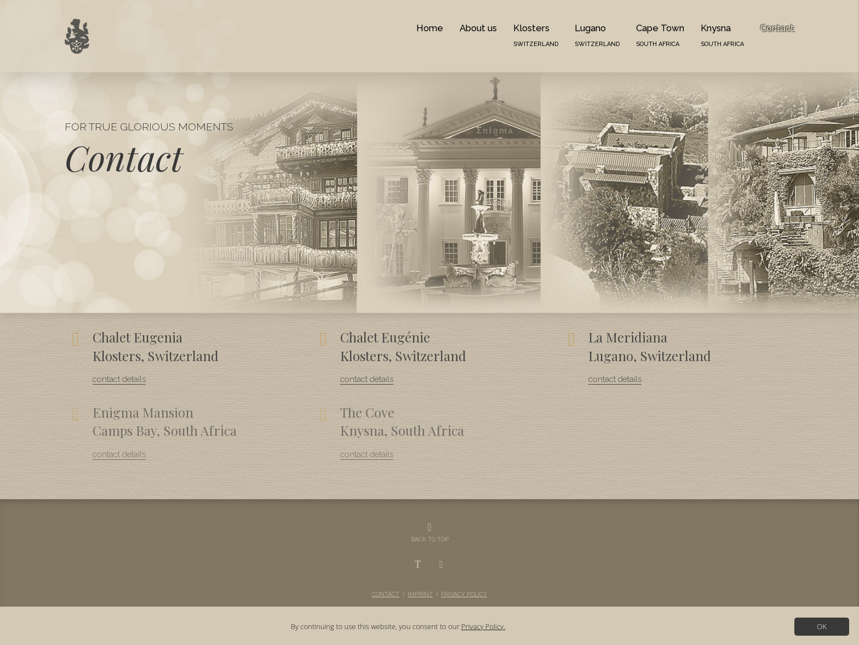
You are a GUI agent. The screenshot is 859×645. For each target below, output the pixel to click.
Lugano (597, 35)
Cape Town (660, 35)
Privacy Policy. (483, 626)
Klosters (535, 35)
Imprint (420, 594)
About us (478, 27)
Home (429, 27)
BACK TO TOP (430, 539)
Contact (777, 27)
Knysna (722, 35)
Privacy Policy (464, 594)
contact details (119, 378)
